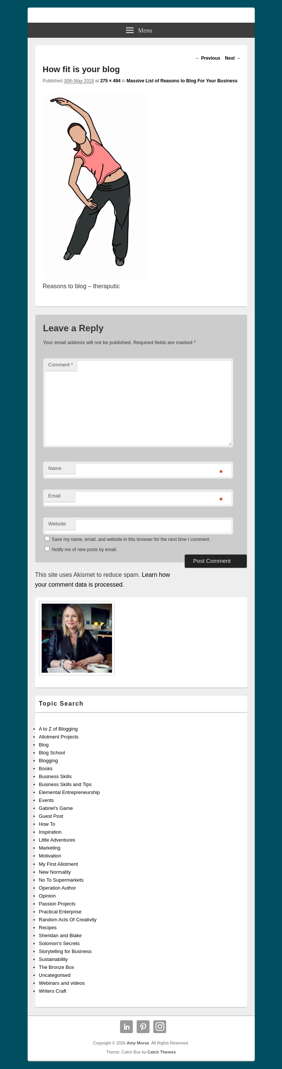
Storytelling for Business (65, 951)
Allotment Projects (59, 737)
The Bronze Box (56, 967)
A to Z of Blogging (58, 729)
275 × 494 (110, 80)
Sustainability (53, 959)
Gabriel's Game (56, 808)
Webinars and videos (62, 983)
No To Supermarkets (61, 880)
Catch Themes (161, 1052)
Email (54, 496)
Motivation (50, 856)
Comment (60, 365)
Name (55, 468)
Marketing (50, 848)
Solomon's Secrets (59, 943)
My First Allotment (58, 864)
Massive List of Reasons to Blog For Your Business (181, 80)
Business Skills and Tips (65, 784)
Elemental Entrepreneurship (69, 792)
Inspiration (50, 832)
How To (47, 824)
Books (46, 768)
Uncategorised (55, 975)
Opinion (47, 896)
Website (57, 524)
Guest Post (51, 816)
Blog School (52, 752)
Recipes (48, 927)
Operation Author (57, 888)
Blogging (48, 760)
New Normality (55, 872)
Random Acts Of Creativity (68, 919)
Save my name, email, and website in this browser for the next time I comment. (131, 539)
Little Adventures (57, 840)
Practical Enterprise (60, 912)
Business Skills (55, 776)
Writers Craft (53, 991)
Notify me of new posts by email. (84, 549)
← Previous (207, 58)
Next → (232, 58)
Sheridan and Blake (60, 935)
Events (46, 800)
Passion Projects (57, 904)
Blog (44, 745)
